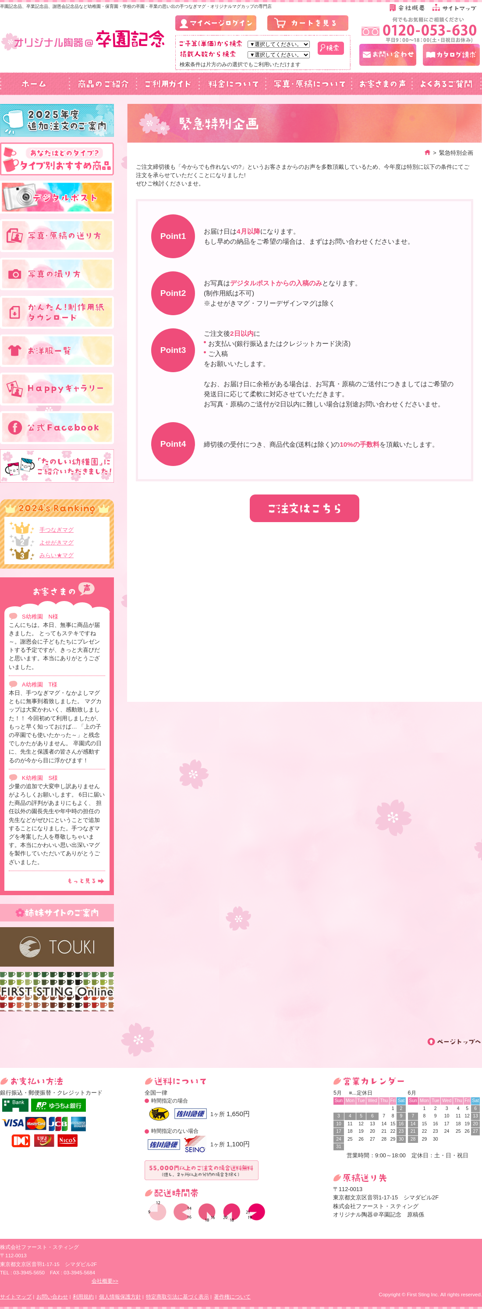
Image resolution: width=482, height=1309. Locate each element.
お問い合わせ (52, 1296)
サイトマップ (16, 1296)
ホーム (35, 83)
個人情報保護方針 (120, 1296)
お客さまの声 (381, 83)
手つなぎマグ (56, 529)
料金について (232, 83)
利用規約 (83, 1296)
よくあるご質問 (447, 83)
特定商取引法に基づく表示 (177, 1296)
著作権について (232, 1296)
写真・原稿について (308, 83)
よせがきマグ (56, 542)
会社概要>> (105, 1281)
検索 (331, 48)
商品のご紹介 (103, 83)
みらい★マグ (56, 555)
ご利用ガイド (167, 83)
